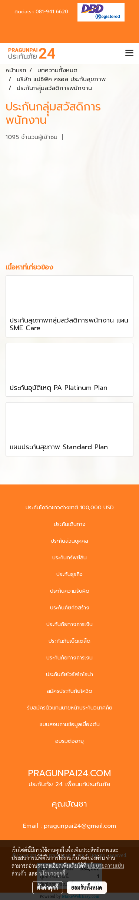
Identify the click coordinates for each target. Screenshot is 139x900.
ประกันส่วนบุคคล (69, 541)
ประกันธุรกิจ (69, 574)
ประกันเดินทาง (70, 524)
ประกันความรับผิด (69, 591)
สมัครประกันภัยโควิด (69, 691)
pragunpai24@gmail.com (80, 825)
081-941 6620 (52, 11)
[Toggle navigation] (129, 53)
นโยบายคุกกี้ (52, 873)
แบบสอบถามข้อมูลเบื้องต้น (70, 724)
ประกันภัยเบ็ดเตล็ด (69, 641)
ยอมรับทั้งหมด (86, 887)
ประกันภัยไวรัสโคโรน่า (69, 674)
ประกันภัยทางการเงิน (69, 624)
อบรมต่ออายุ (69, 741)
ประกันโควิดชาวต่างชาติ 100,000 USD (70, 508)
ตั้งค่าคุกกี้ (47, 887)
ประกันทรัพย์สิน (69, 558)
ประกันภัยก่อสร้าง (69, 608)
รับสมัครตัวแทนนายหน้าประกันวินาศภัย (69, 708)
